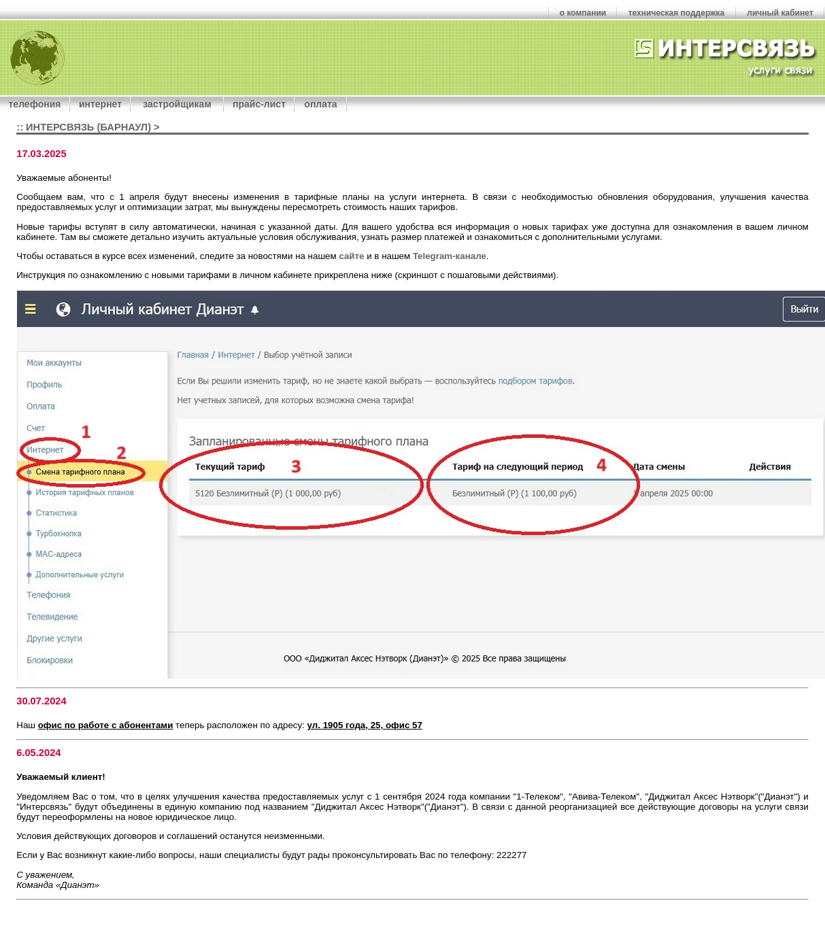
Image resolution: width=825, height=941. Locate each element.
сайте (351, 256)
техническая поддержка (676, 13)
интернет (100, 104)
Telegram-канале (449, 256)
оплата (320, 104)
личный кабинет (780, 13)
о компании (583, 13)
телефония (35, 104)
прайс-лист (259, 104)
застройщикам (177, 104)
